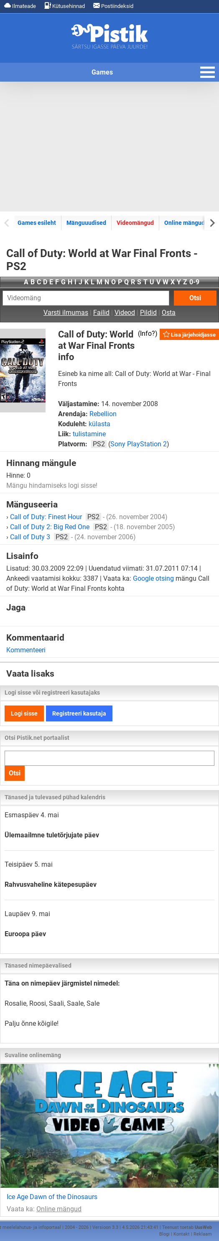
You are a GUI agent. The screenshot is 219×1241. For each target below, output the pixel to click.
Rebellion (103, 414)
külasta (99, 424)
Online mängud (184, 222)
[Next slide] (211, 222)
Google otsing (153, 578)
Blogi (164, 1234)
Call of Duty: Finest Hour (55, 517)
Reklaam (203, 1234)
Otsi (195, 298)
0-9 (194, 282)
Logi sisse (24, 713)
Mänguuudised (86, 222)
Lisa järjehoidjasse (189, 334)
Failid (101, 313)
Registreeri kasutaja (79, 713)
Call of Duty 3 (39, 537)
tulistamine (89, 434)
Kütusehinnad (64, 5)
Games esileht (37, 222)
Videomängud (135, 222)
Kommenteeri (26, 650)
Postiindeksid (113, 5)
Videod (125, 313)
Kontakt (181, 1234)
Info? (147, 333)
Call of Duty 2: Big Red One (59, 527)
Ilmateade (20, 5)
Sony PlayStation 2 (138, 444)
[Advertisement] (109, 146)
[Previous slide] (7, 222)
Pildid (148, 313)
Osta (169, 313)
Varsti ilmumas (65, 313)
